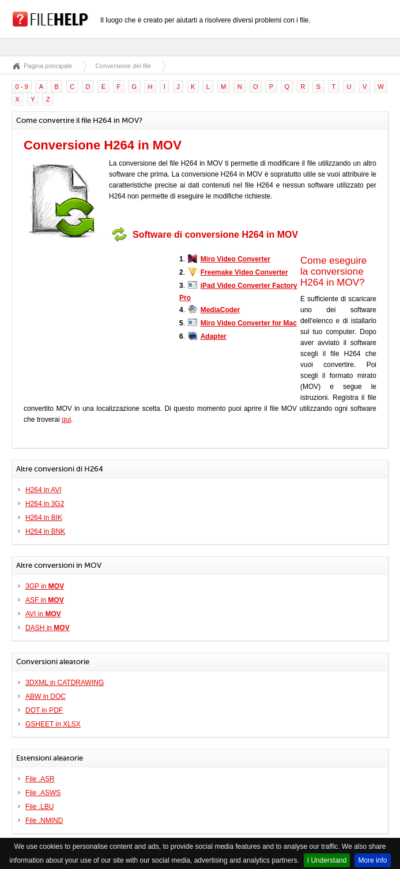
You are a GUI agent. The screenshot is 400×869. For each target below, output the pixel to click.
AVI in (43, 614)
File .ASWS (43, 793)
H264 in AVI (43, 490)
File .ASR (40, 779)
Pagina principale (48, 65)
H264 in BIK (43, 518)
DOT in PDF (44, 710)
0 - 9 (22, 86)
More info (372, 860)
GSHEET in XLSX (53, 724)
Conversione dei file (123, 65)
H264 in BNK (45, 531)
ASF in (44, 600)
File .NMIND (44, 820)
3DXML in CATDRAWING (64, 683)
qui (66, 419)
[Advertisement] (96, 319)
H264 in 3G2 (44, 504)
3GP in (44, 586)
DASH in (47, 628)
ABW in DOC (45, 696)
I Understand (327, 860)
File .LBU (39, 807)
